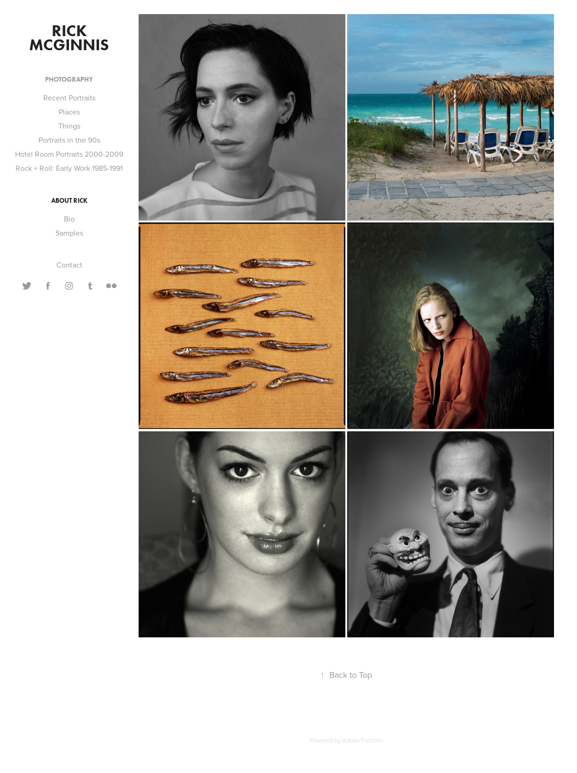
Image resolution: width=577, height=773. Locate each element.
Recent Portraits (69, 97)
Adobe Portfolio (362, 740)
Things (69, 126)
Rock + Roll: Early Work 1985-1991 (69, 168)
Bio (69, 219)
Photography (69, 80)
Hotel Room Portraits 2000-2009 (69, 154)
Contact (69, 265)
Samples (69, 233)
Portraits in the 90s (69, 140)
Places (69, 112)
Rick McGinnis (69, 37)
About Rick (69, 201)
